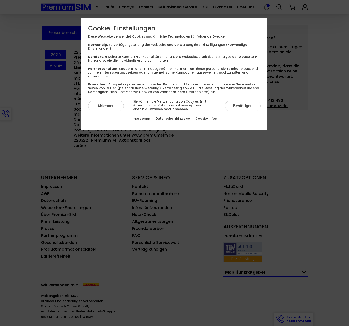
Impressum (141, 118)
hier (198, 105)
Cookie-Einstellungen (121, 28)
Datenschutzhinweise (173, 118)
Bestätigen (242, 105)
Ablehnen (106, 105)
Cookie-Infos (206, 118)
